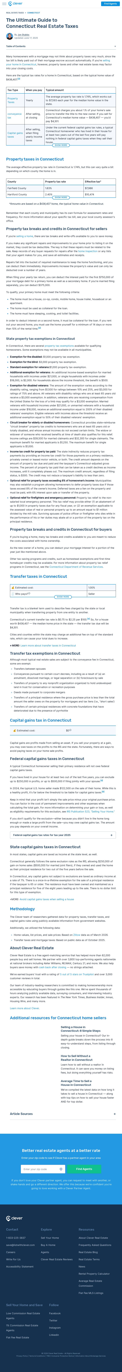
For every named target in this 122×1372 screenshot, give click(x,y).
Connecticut (33, 13)
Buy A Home (48, 1245)
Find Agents (110, 3)
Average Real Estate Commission (90, 1283)
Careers (10, 1252)
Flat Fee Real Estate (17, 1337)
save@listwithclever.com (20, 1245)
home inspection (87, 251)
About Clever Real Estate (93, 1237)
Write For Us (13, 1259)
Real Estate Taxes (15, 13)
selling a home (24, 236)
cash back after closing (52, 967)
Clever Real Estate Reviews (57, 1259)
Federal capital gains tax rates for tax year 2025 (42, 835)
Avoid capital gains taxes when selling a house (47, 899)
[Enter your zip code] (43, 1169)
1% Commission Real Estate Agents (22, 1328)
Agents (45, 1252)
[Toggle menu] (4, 4)
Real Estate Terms (89, 1259)
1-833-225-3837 (16, 1237)
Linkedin (54, 1334)
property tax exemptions (59, 345)
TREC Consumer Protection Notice (60, 1356)
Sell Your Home (50, 1237)
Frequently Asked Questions (95, 1245)
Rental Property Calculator (94, 1273)
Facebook (55, 1313)
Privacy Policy (22, 1356)
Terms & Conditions (37, 1356)
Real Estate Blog (88, 1252)
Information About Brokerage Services (90, 1356)
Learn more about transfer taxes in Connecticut (48, 645)
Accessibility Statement (19, 1266)
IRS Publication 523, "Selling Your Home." (91, 811)
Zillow (76, 934)
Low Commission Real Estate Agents (23, 1316)
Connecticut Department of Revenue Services (76, 566)
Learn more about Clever (24, 1008)
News (82, 1266)
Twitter (53, 1320)
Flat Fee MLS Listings (91, 1293)
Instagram (55, 1327)
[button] (43, 1169)
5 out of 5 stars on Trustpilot (77, 974)
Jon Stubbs (23, 34)
